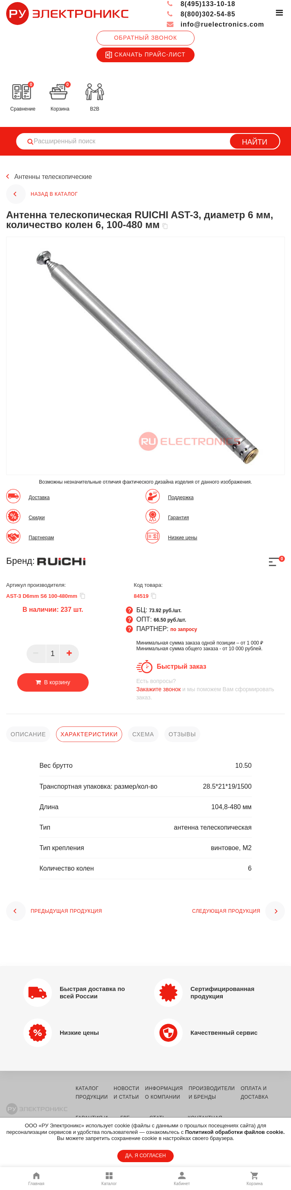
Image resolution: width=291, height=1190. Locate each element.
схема (143, 734)
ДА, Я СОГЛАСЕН (145, 1155)
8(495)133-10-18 (200, 3)
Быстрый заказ (181, 666)
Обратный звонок (145, 37)
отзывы (182, 734)
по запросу (183, 629)
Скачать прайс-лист (145, 55)
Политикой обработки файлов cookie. (235, 1132)
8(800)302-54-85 (200, 14)
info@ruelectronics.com (215, 24)
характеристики (89, 734)
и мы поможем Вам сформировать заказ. (210, 689)
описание (28, 734)
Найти (254, 142)
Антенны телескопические (54, 176)
